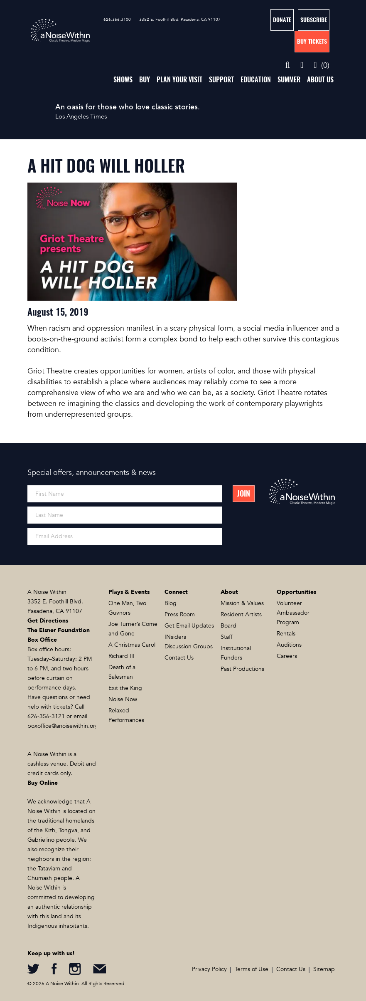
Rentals (286, 634)
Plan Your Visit (179, 79)
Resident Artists (241, 614)
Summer (289, 79)
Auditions (289, 645)
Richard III (121, 656)
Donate (282, 20)
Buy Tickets (312, 41)
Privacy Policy (209, 969)
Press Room (180, 614)
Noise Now (122, 699)
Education (256, 79)
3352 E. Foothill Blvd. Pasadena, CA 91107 (180, 19)
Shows (123, 79)
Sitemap (324, 969)
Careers (287, 656)
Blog (171, 603)
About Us (320, 79)
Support (221, 79)
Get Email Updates (189, 626)
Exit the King (125, 688)
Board (228, 626)
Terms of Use (251, 969)
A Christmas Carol (131, 645)
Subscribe (313, 20)
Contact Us (179, 658)
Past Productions (242, 669)
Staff (226, 637)
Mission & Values (242, 603)
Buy (144, 79)
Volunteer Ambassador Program (293, 612)
